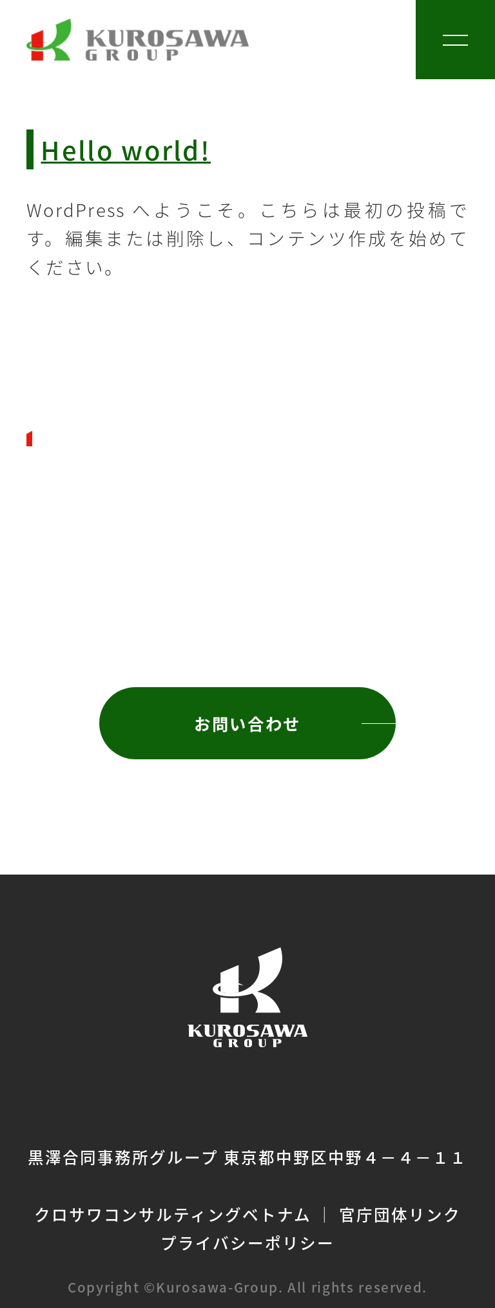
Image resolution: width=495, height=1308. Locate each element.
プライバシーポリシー (247, 1242)
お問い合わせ (247, 723)
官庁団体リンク (400, 1214)
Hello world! (126, 149)
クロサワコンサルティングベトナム (172, 1214)
